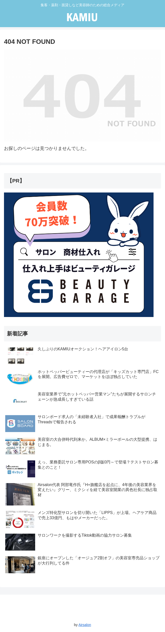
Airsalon (85, 625)
